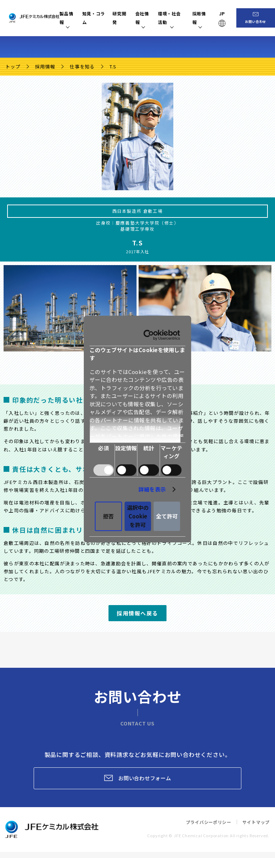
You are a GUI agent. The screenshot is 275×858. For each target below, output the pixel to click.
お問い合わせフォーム (146, 781)
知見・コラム (95, 17)
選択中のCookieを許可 (138, 494)
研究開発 (122, 17)
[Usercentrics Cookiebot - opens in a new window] (229, 361)
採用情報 (204, 17)
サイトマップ (255, 828)
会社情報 (146, 17)
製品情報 (67, 17)
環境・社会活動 (176, 17)
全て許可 (221, 494)
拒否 (54, 494)
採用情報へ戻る (137, 613)
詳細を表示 (233, 471)
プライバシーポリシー (204, 828)
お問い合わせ (259, 22)
